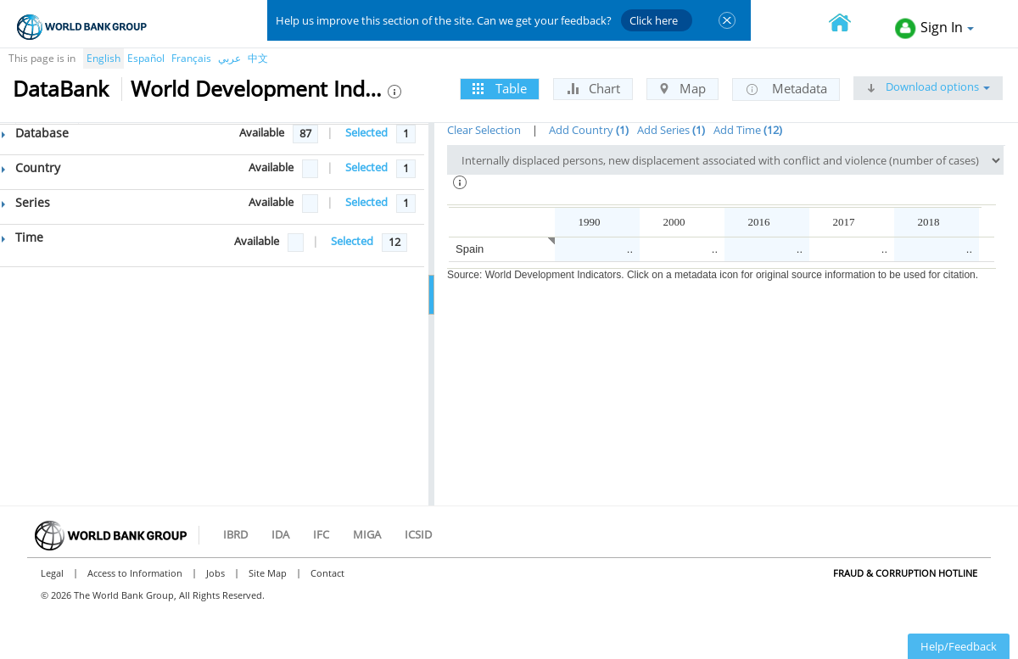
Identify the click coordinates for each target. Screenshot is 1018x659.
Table (500, 88)
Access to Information (134, 573)
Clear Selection (484, 129)
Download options (928, 86)
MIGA (367, 534)
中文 (258, 58)
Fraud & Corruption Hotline (905, 573)
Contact (327, 573)
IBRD (235, 534)
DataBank (61, 88)
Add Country (589, 129)
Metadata (786, 89)
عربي (229, 58)
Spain (470, 249)
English (103, 58)
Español (146, 58)
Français (191, 58)
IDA (280, 534)
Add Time (747, 129)
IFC (321, 534)
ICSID (418, 534)
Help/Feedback (958, 646)
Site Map (268, 573)
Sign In (934, 28)
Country (31, 167)
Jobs (215, 573)
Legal (52, 573)
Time (22, 237)
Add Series (671, 129)
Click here (653, 20)
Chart (593, 88)
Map (682, 88)
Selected (366, 132)
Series (26, 202)
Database (35, 133)
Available (261, 132)
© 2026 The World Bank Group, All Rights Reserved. (153, 595)
